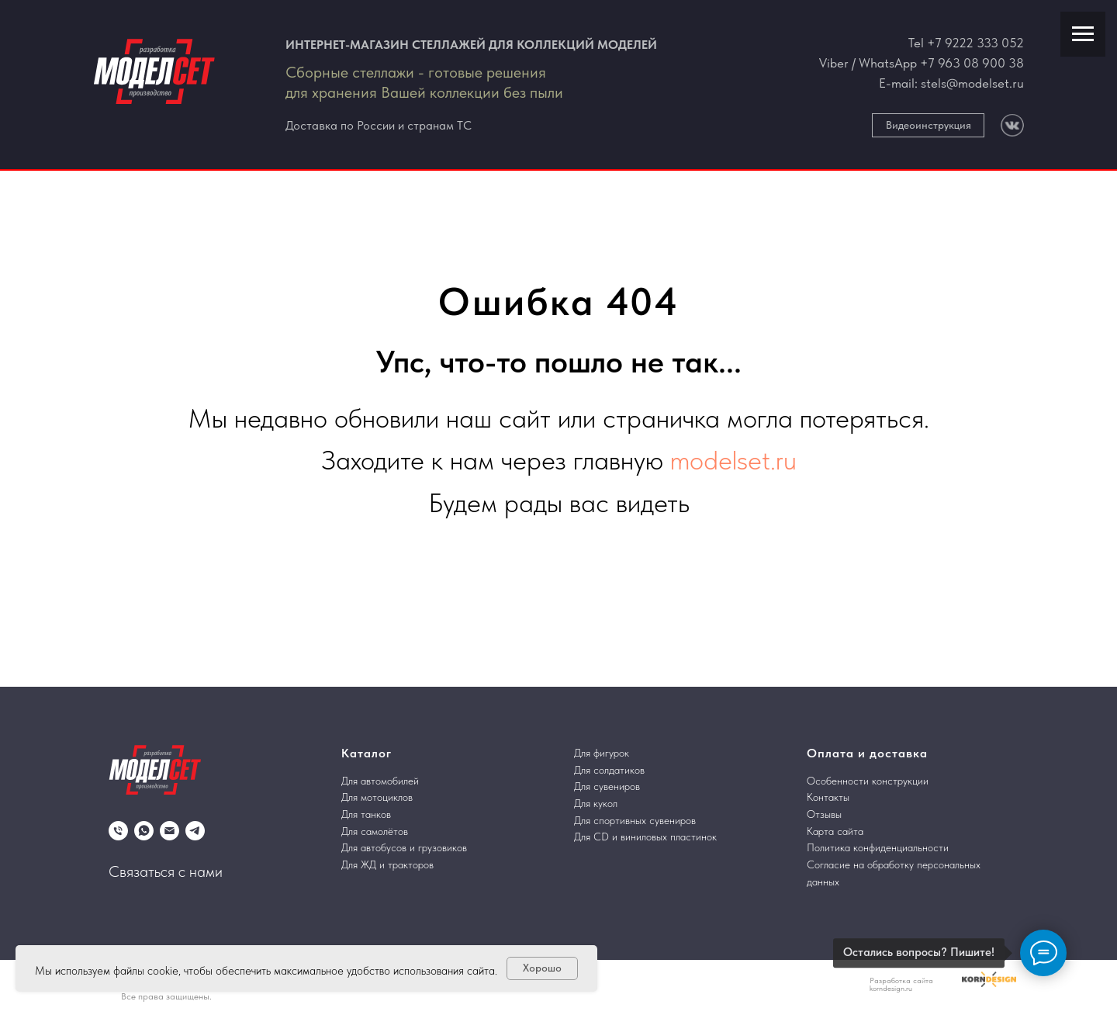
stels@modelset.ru (972, 83)
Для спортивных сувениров (635, 820)
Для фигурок (601, 753)
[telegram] (195, 830)
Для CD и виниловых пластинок (645, 836)
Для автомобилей (380, 780)
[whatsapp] (144, 830)
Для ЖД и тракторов (387, 864)
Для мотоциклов (377, 797)
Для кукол (595, 803)
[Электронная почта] (169, 830)
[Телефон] (118, 830)
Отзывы (824, 814)
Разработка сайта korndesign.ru (901, 983)
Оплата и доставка (867, 753)
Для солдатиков (609, 770)
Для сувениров (607, 786)
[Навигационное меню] (1083, 34)
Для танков (366, 814)
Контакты (828, 797)
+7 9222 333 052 (975, 42)
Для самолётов (374, 831)
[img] (1012, 125)
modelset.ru (733, 460)
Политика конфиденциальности (878, 847)
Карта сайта (835, 831)
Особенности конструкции (868, 780)
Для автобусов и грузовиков (404, 847)
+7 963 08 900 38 (972, 63)
